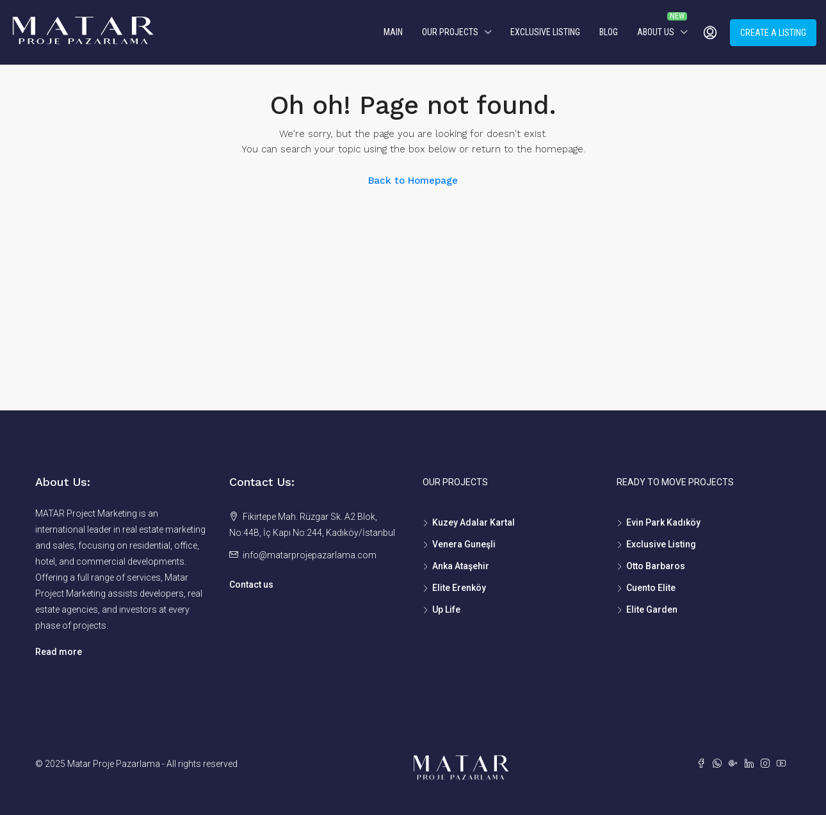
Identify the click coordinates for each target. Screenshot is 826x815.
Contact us (251, 584)
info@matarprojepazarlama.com (310, 555)
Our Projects (450, 32)
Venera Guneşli (464, 544)
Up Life (446, 609)
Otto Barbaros (655, 566)
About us (655, 32)
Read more (58, 652)
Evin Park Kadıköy (663, 522)
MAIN (393, 32)
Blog (608, 32)
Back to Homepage (413, 180)
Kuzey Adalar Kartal (473, 522)
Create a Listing (773, 33)
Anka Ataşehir (460, 566)
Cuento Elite (651, 588)
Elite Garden (651, 609)
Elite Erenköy (459, 588)
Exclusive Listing (545, 32)
